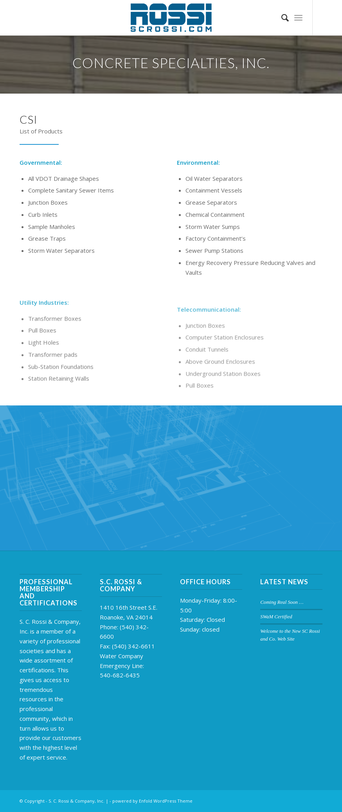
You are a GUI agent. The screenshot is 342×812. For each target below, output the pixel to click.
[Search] (281, 17)
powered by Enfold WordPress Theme (152, 801)
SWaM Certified (276, 616)
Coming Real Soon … (281, 602)
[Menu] (298, 17)
